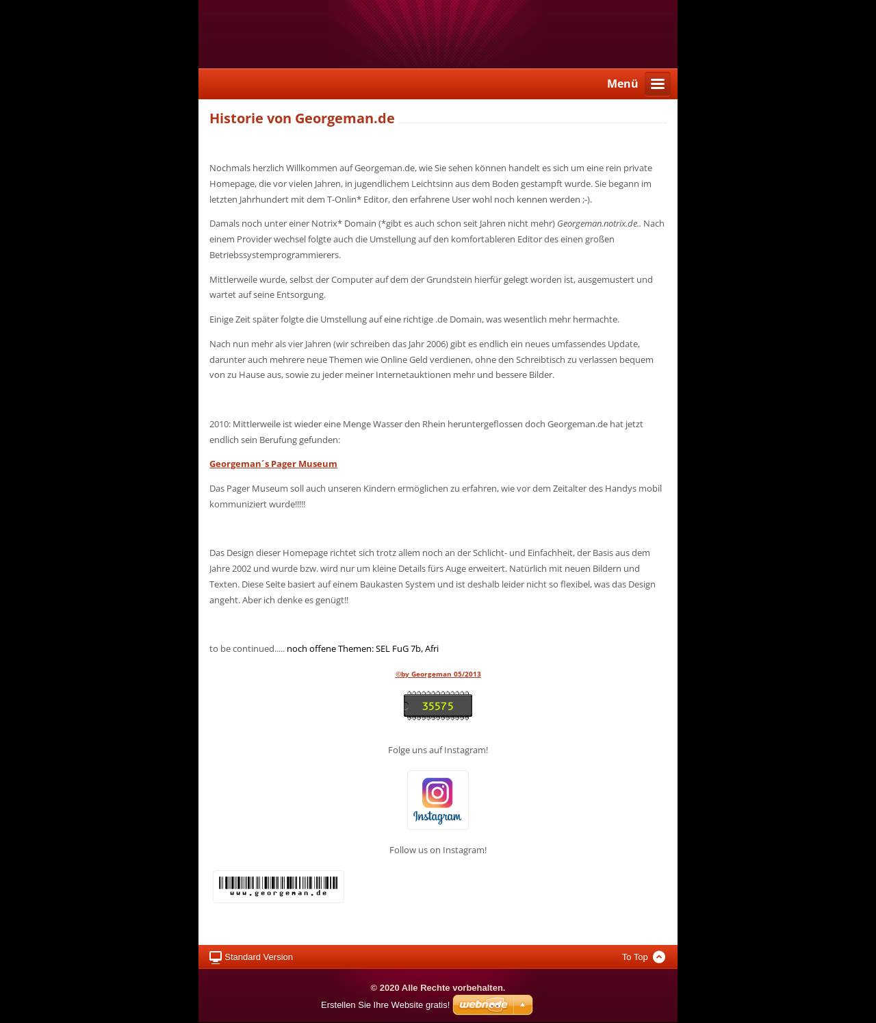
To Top (635, 957)
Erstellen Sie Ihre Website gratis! (385, 1005)
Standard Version (258, 957)
